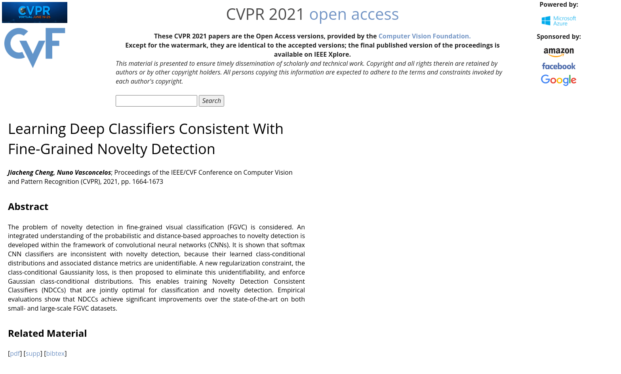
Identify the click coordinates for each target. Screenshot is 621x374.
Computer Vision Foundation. (425, 36)
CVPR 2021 (265, 14)
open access (354, 14)
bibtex (55, 353)
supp (33, 353)
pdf (15, 353)
